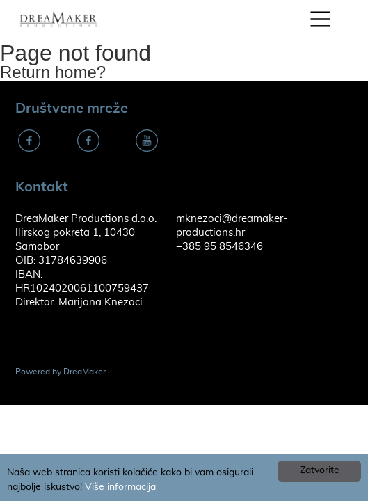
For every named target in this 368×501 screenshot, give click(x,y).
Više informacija (120, 487)
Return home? (53, 72)
